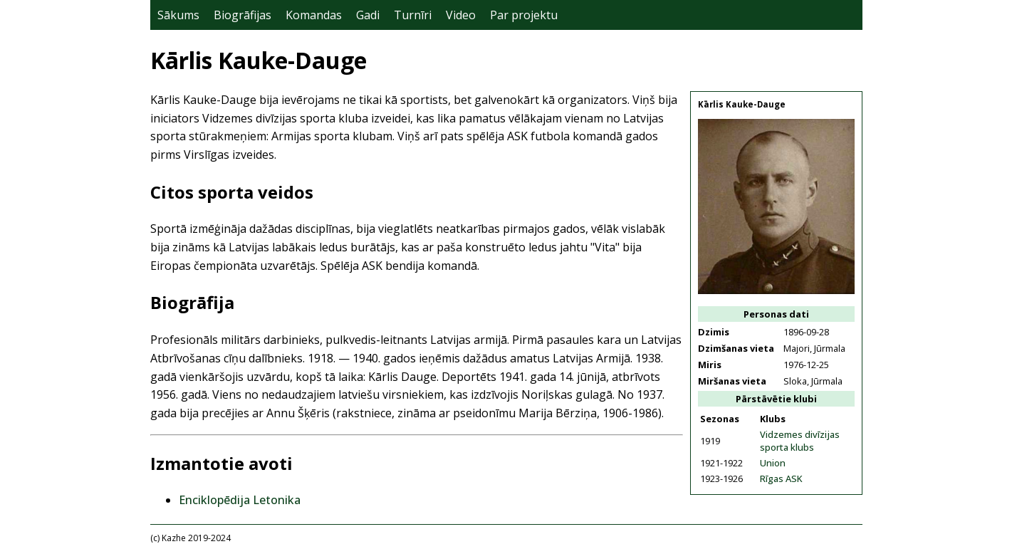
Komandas (314, 15)
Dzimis (713, 331)
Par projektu (524, 15)
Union (773, 462)
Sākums (178, 15)
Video (461, 15)
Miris (709, 364)
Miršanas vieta (732, 381)
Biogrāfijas (242, 15)
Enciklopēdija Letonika (240, 500)
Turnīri (413, 15)
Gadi (368, 15)
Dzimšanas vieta (736, 348)
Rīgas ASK (781, 478)
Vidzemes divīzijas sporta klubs (800, 441)
